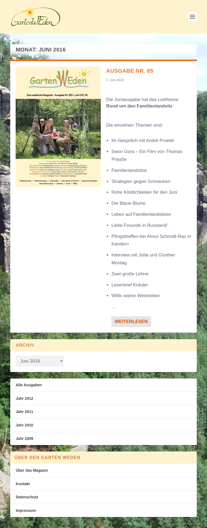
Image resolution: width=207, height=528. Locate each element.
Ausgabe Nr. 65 (129, 71)
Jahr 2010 (24, 425)
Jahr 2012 (24, 398)
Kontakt (23, 484)
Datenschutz (27, 497)
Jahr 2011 (24, 411)
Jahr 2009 (24, 438)
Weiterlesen (131, 321)
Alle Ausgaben (29, 385)
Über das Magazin (32, 470)
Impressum (26, 510)
